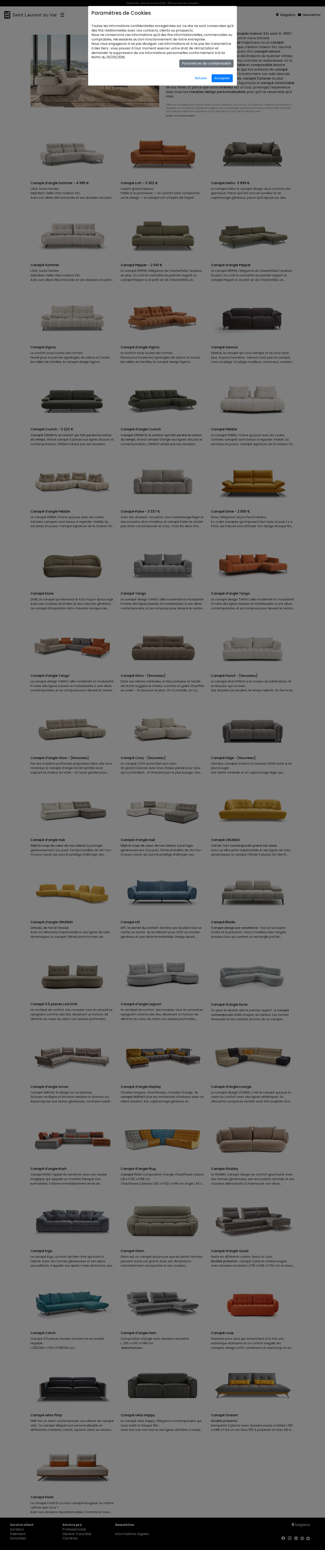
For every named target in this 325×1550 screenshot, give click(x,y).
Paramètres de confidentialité (206, 63)
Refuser (201, 78)
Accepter (222, 78)
